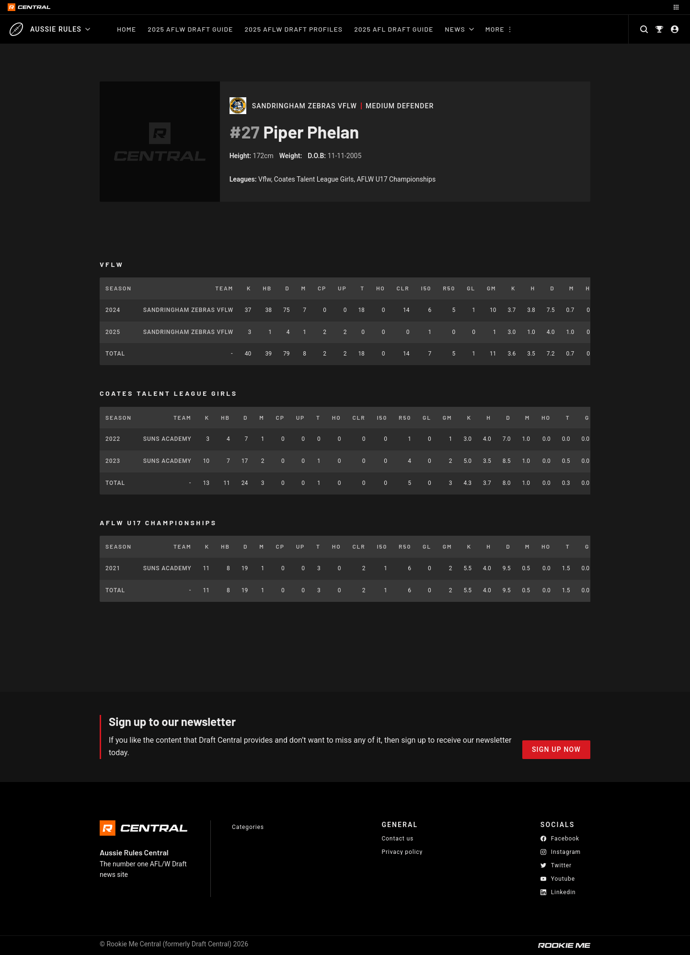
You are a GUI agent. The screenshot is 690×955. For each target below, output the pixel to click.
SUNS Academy (167, 439)
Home (126, 29)
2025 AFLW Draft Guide (190, 29)
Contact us (397, 838)
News (459, 29)
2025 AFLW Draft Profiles (293, 29)
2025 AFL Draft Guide (393, 29)
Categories (248, 827)
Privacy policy (402, 852)
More (495, 29)
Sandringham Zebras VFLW (304, 106)
